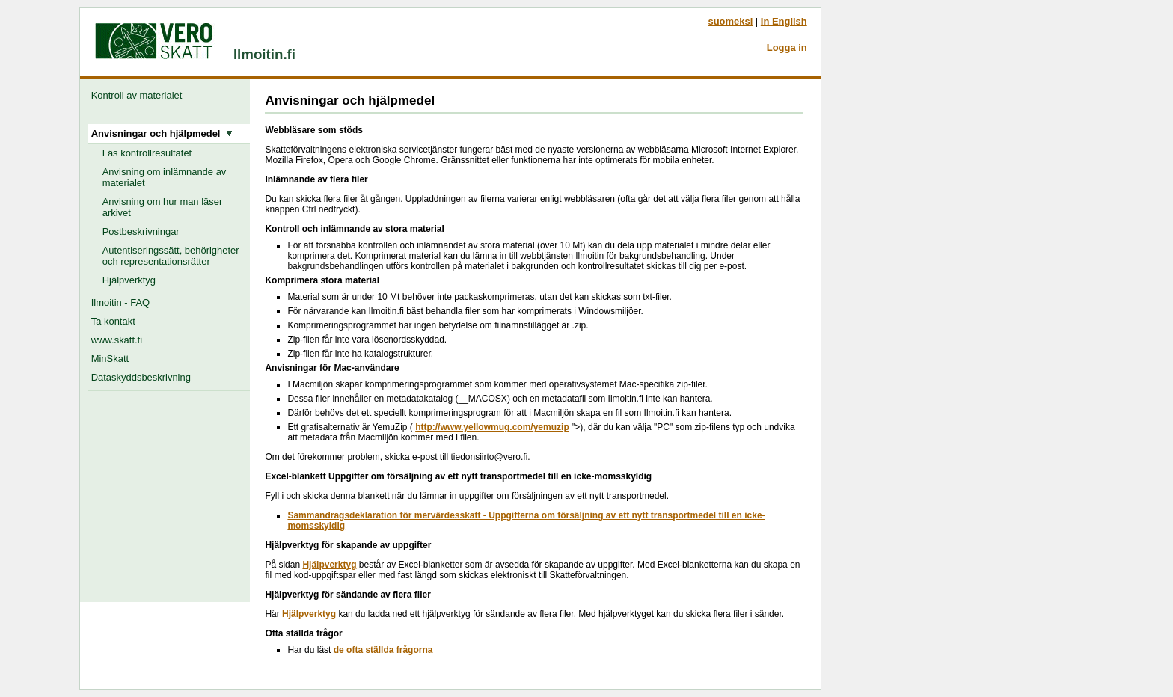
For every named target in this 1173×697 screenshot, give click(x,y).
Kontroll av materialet (139, 95)
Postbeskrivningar (141, 231)
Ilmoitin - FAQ (120, 302)
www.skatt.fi (116, 340)
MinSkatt (110, 358)
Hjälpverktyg (129, 280)
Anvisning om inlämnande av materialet (164, 177)
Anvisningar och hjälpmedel (162, 133)
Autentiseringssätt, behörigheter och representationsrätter (170, 256)
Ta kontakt (113, 321)
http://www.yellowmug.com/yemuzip (492, 427)
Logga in (787, 47)
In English (784, 21)
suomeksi (730, 21)
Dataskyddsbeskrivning (141, 377)
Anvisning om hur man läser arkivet (162, 207)
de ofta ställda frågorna (383, 650)
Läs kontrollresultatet (147, 153)
